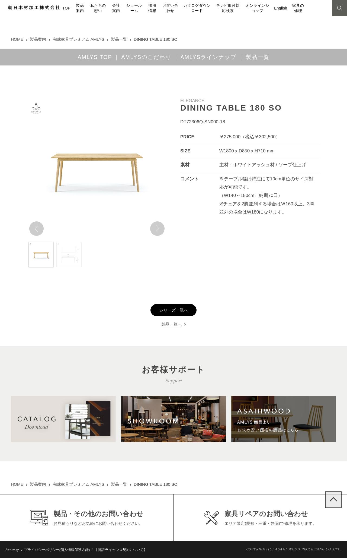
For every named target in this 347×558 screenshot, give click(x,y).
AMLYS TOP (95, 57)
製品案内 (38, 39)
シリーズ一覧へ (173, 310)
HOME (17, 39)
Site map (12, 550)
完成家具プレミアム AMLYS (78, 39)
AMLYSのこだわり (146, 57)
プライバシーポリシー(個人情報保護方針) (57, 550)
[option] (97, 168)
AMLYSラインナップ (208, 57)
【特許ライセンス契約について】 (120, 550)
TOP (66, 8)
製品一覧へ (171, 324)
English (280, 8)
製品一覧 (119, 39)
